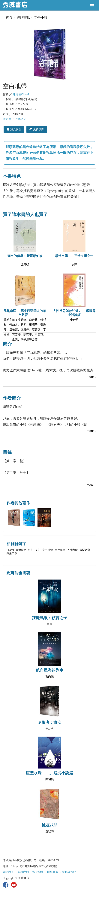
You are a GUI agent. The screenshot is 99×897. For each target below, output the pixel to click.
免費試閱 (36, 129)
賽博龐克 (21, 550)
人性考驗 (72, 550)
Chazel (10, 550)
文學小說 (40, 17)
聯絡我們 (23, 872)
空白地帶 (47, 550)
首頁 (9, 17)
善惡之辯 (85, 550)
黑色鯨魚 (60, 550)
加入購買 (14, 129)
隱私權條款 (69, 872)
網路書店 (23, 17)
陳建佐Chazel (21, 94)
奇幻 (37, 550)
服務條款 (52, 872)
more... (91, 377)
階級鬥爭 (12, 553)
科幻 (30, 550)
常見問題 (38, 872)
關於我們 (8, 872)
